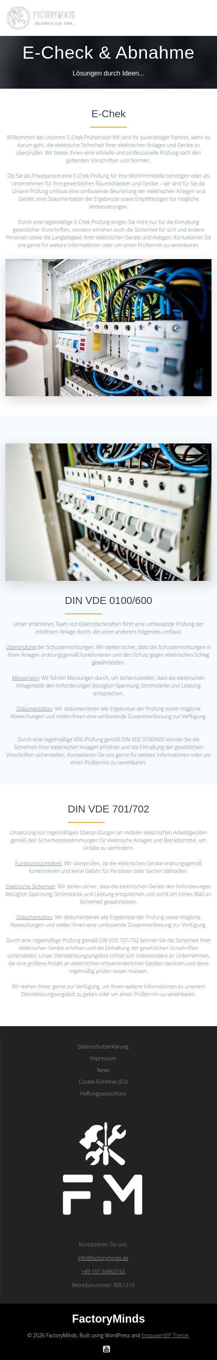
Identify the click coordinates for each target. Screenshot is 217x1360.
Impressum (103, 1058)
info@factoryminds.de (103, 1257)
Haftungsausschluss (103, 1093)
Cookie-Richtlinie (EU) (103, 1081)
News (103, 1069)
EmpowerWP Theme (164, 1335)
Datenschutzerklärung (103, 1046)
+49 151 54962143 (103, 1271)
